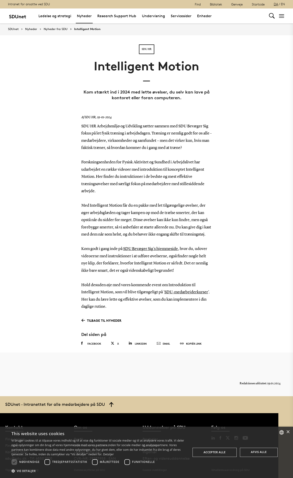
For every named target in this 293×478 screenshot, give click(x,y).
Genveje (237, 4)
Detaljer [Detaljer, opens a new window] (108, 454)
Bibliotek (216, 4)
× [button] (288, 432)
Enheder (204, 16)
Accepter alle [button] (214, 452)
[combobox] (281, 432)
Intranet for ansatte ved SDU (29, 4)
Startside (258, 4)
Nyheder (84, 16)
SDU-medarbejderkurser (186, 292)
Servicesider (181, 16)
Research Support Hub (116, 16)
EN (283, 4)
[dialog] (146, 452)
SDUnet (13, 28)
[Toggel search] (272, 16)
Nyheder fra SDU (56, 29)
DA (276, 4)
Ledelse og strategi (54, 16)
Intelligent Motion (87, 29)
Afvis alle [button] (259, 452)
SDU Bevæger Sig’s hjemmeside (150, 249)
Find (198, 4)
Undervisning (153, 16)
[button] (98, 471)
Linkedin (138, 343)
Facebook (91, 343)
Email (163, 344)
